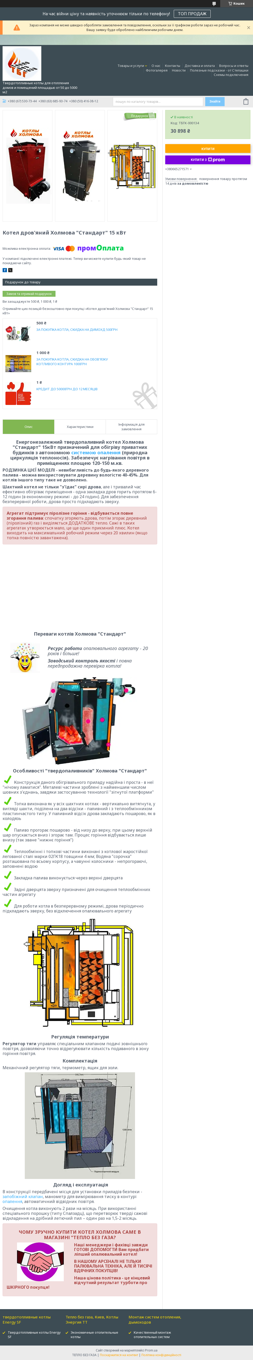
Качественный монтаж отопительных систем (152, 1334)
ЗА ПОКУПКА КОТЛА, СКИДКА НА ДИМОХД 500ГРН (76, 329)
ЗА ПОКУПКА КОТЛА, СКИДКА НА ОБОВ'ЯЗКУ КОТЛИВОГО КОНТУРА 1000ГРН (72, 361)
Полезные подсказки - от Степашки (219, 70)
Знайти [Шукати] (214, 101)
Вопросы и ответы (233, 65)
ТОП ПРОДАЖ (192, 14)
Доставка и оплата (200, 65)
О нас (156, 65)
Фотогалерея (157, 70)
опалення (12, 1201)
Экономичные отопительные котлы (94, 1334)
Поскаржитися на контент (119, 1355)
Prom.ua (151, 1350)
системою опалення (96, 452)
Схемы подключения (231, 74)
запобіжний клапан (23, 1196)
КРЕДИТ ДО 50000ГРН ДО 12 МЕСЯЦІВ (67, 389)
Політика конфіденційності (161, 1355)
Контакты (172, 65)
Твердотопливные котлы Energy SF (34, 1334)
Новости (179, 70)
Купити (208, 149)
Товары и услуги (130, 65)
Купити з (208, 160)
